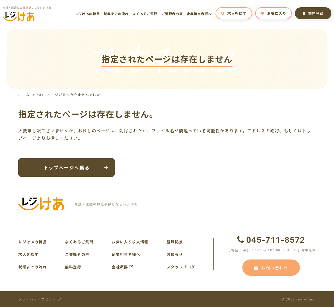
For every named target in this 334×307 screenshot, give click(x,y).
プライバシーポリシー (39, 299)
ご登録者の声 (172, 13)
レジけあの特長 (87, 13)
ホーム (24, 94)
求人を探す (233, 13)
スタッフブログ (181, 266)
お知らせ (175, 254)
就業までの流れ (116, 13)
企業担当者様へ (199, 13)
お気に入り (273, 13)
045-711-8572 (271, 240)
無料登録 (313, 13)
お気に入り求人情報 (130, 241)
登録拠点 (175, 241)
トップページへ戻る (67, 167)
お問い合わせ (271, 267)
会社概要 (122, 266)
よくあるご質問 (145, 13)
